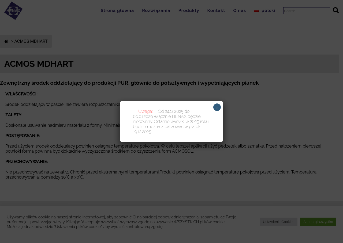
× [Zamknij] (217, 107)
